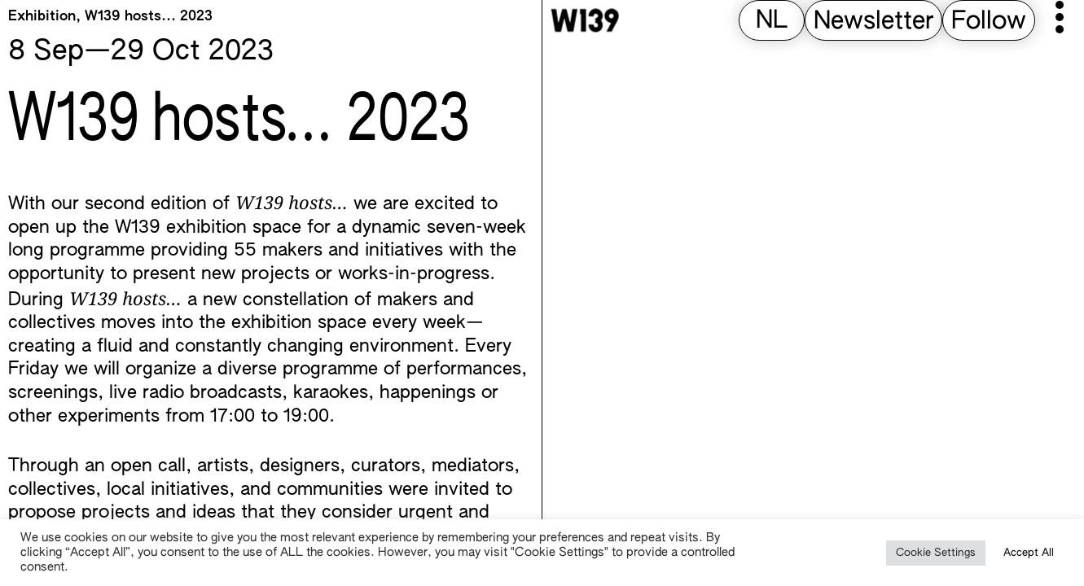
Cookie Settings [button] (936, 553)
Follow (988, 22)
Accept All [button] (1028, 553)
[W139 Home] (584, 20)
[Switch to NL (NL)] (772, 21)
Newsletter (873, 22)
